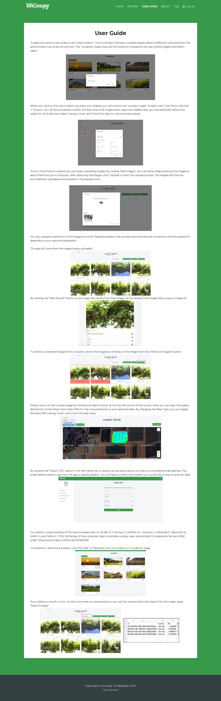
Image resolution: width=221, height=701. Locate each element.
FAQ (176, 6)
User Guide (149, 6)
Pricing (132, 6)
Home (120, 6)
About (165, 6)
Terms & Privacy (110, 690)
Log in (189, 6)
